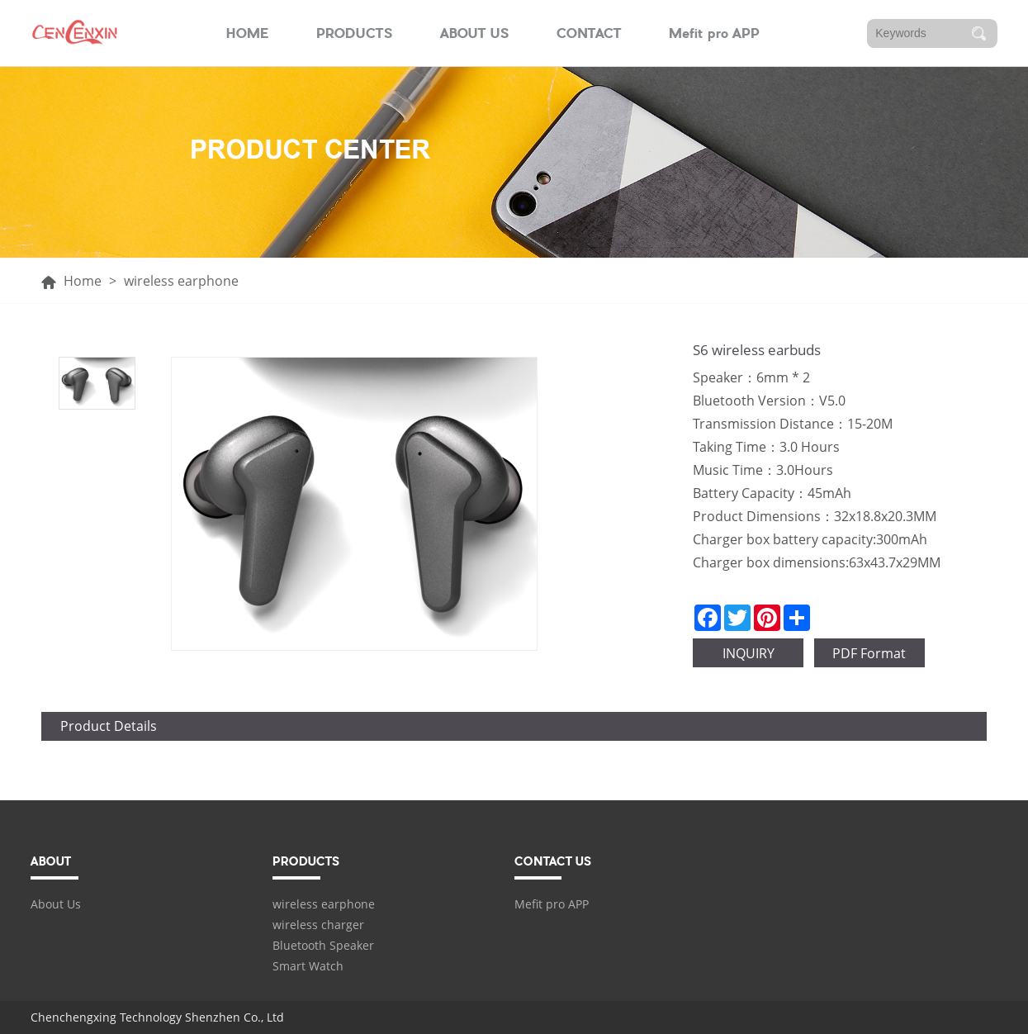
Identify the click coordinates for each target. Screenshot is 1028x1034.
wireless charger (318, 924)
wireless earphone (323, 904)
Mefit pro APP (714, 33)
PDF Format (869, 653)
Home (83, 281)
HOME (247, 33)
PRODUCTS (354, 33)
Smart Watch (307, 966)
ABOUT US (474, 33)
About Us (56, 904)
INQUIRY (748, 653)
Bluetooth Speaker (323, 945)
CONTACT (589, 33)
